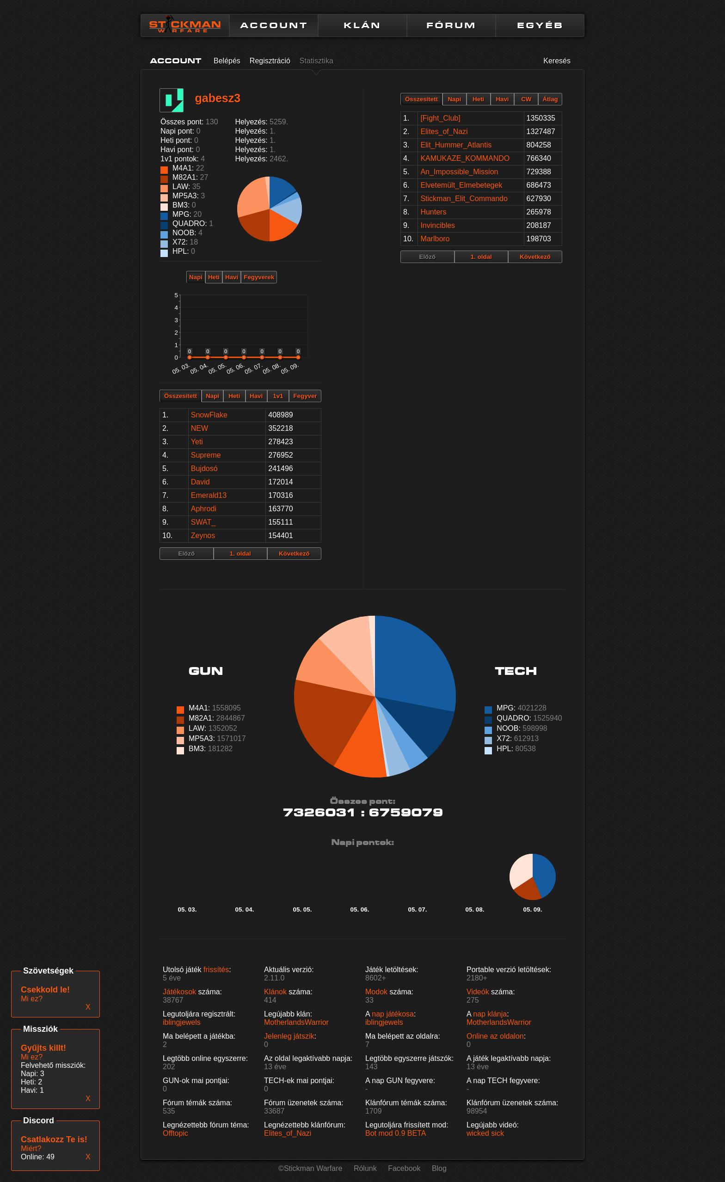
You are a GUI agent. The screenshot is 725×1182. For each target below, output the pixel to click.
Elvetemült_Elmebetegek (461, 185)
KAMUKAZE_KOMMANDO (465, 158)
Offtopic (175, 1133)
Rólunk (365, 1168)
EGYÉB (540, 25)
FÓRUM (451, 25)
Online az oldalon (495, 1036)
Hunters (433, 212)
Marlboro (434, 239)
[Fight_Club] (440, 118)
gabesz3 (217, 98)
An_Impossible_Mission (459, 172)
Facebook (404, 1168)
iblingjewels (182, 1022)
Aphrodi (203, 509)
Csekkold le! (45, 989)
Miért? (31, 1148)
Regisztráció (270, 61)
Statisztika (316, 61)
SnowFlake (209, 415)
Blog (439, 1168)
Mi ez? (32, 1057)
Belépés (227, 61)
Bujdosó (204, 468)
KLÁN (362, 25)
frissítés (216, 970)
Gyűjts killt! (43, 1048)
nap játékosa (393, 1014)
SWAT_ (203, 522)
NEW (199, 428)
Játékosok (179, 992)
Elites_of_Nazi (443, 131)
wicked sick (485, 1133)
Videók (478, 992)
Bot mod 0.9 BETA (395, 1133)
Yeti (197, 442)
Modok (376, 992)
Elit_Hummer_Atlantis (456, 145)
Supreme (206, 455)
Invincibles (437, 225)
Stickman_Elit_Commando (464, 198)
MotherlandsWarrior (296, 1022)
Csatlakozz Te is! (54, 1139)
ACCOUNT (274, 25)
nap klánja (490, 1014)
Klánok (275, 992)
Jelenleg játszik (289, 1036)
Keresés (557, 61)
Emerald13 (209, 495)
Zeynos (203, 535)
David (200, 482)
